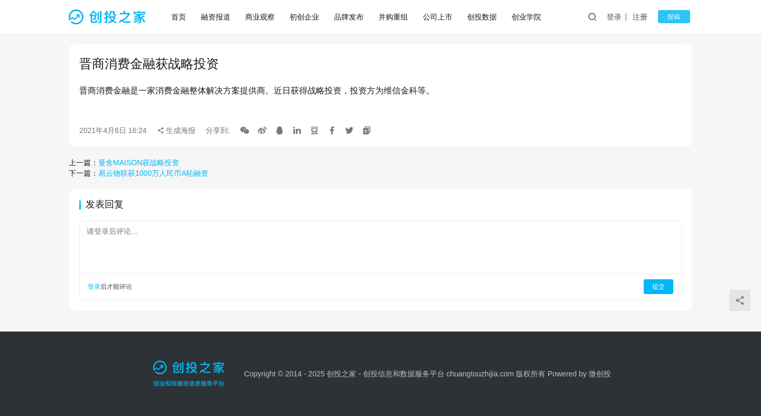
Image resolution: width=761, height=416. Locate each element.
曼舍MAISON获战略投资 (138, 162)
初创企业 (305, 17)
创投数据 (483, 17)
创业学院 (527, 17)
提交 (658, 286)
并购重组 (394, 17)
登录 (621, 17)
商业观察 (261, 17)
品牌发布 (350, 17)
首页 (179, 17)
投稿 (677, 17)
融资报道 (216, 17)
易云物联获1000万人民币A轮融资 (153, 173)
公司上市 (438, 17)
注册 (646, 17)
